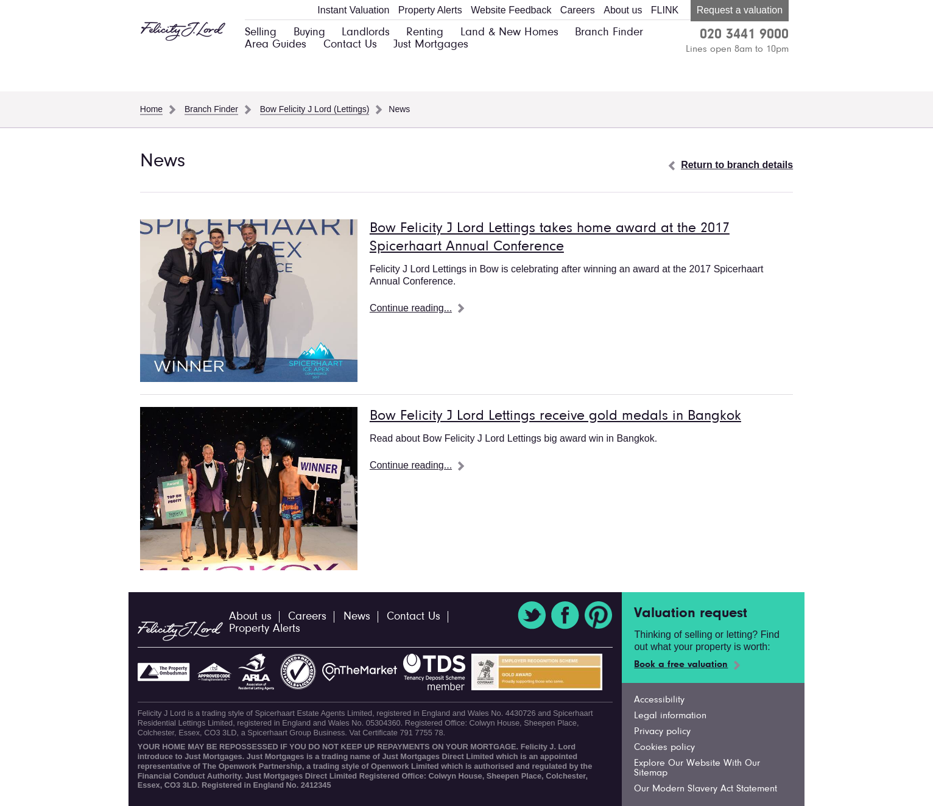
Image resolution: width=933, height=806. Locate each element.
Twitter (532, 615)
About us (623, 10)
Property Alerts (430, 10)
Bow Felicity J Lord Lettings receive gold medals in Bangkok (555, 416)
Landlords (366, 32)
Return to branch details (737, 165)
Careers (577, 10)
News (356, 617)
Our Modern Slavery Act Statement (705, 789)
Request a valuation (740, 10)
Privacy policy (662, 732)
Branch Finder (609, 32)
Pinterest (599, 615)
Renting (424, 32)
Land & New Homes (509, 32)
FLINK (664, 10)
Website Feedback (511, 10)
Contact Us (350, 45)
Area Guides (275, 45)
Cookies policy (664, 747)
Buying (309, 32)
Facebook (565, 615)
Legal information (670, 716)
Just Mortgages (430, 45)
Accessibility (659, 700)
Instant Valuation (353, 10)
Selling (260, 32)
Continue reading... (411, 308)
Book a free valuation (681, 665)
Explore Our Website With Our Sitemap (697, 768)
